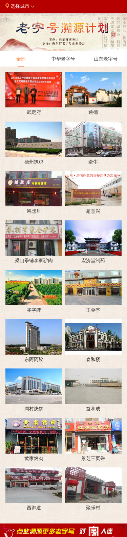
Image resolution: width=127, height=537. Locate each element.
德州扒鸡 (33, 161)
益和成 (93, 408)
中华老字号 (63, 61)
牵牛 (93, 161)
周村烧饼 (33, 408)
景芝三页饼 (93, 458)
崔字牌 (34, 310)
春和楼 (93, 359)
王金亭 (93, 310)
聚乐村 (93, 507)
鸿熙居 (34, 211)
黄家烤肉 (33, 458)
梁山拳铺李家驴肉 (34, 260)
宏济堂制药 (93, 260)
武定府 (34, 112)
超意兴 (93, 211)
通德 (93, 112)
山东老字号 (106, 61)
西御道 (34, 507)
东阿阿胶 (33, 359)
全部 (21, 61)
